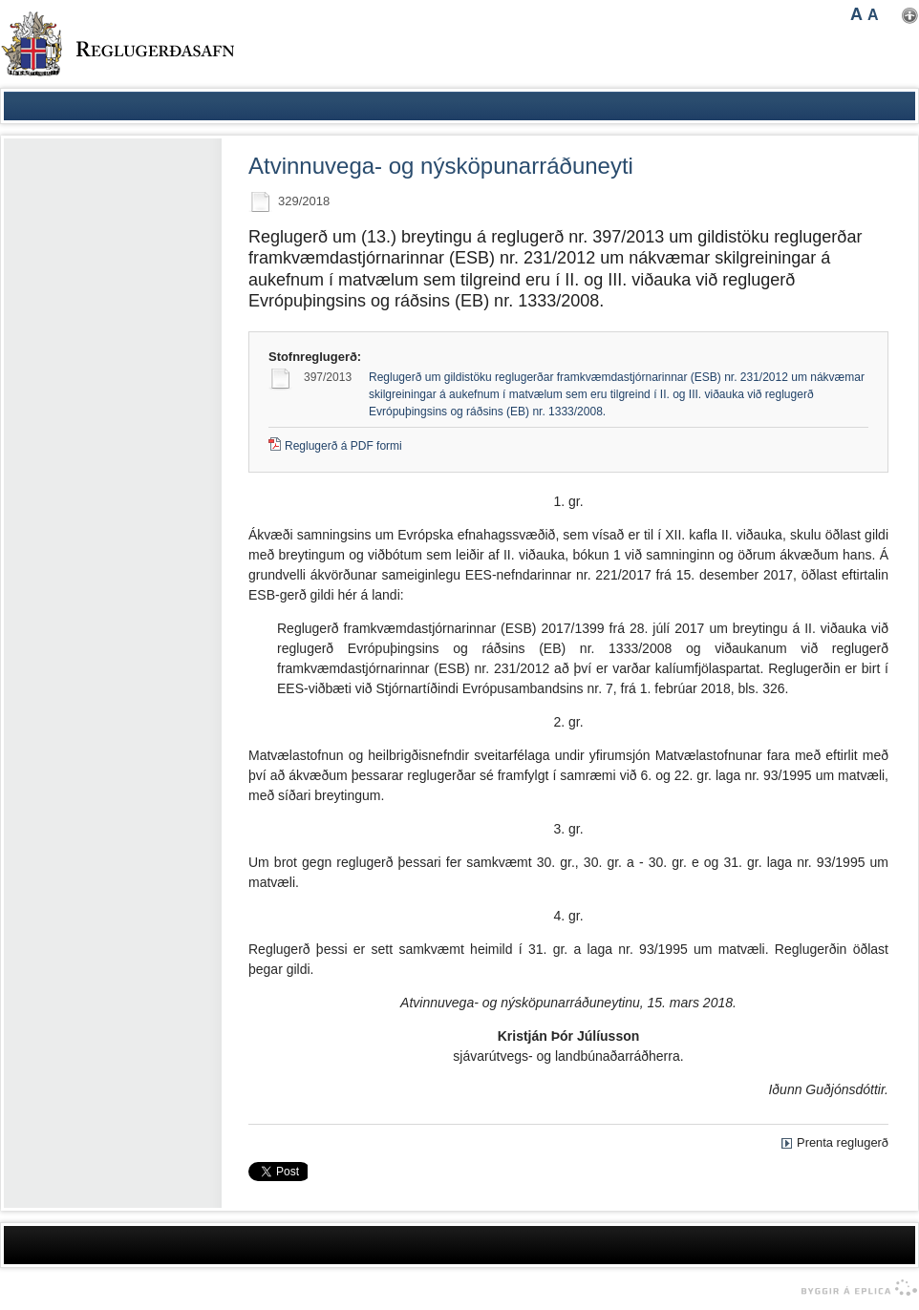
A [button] (856, 14)
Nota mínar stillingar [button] (910, 16)
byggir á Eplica (854, 1288)
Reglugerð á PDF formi (343, 446)
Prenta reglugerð (842, 1142)
